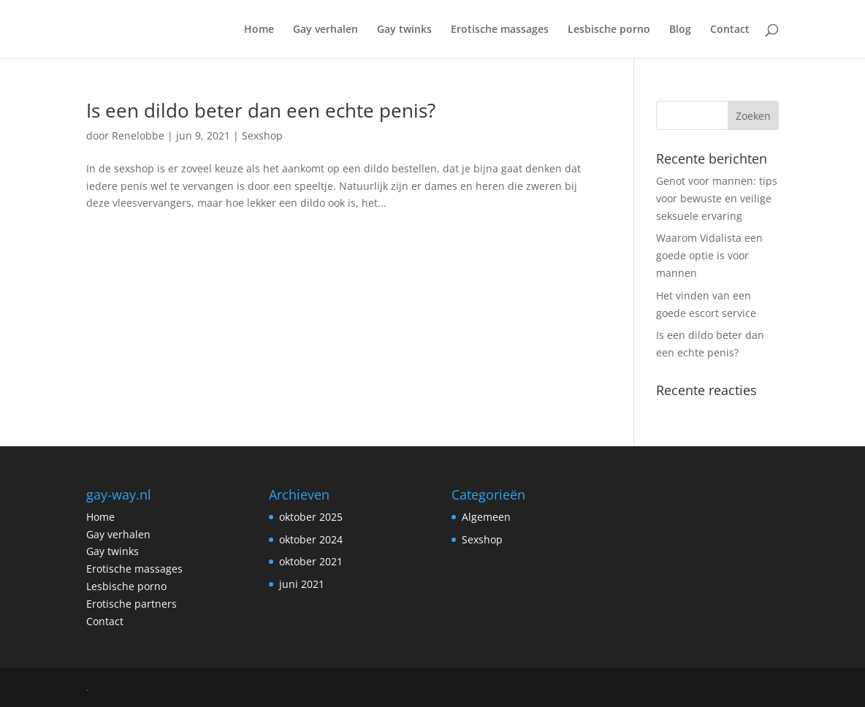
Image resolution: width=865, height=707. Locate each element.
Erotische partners (131, 604)
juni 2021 (301, 584)
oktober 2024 (311, 539)
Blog (680, 30)
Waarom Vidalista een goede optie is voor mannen (709, 255)
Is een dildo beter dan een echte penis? (260, 110)
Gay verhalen (325, 30)
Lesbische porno (609, 30)
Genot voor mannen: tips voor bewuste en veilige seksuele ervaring (716, 198)
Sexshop (262, 135)
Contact (730, 30)
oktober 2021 (311, 561)
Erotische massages (500, 30)
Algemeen (486, 517)
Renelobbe (138, 135)
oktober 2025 (311, 517)
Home (259, 30)
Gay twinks (404, 30)
